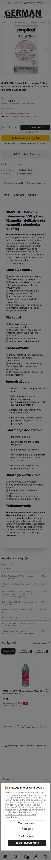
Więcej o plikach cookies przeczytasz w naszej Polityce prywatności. (21, 814)
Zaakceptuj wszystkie (27, 842)
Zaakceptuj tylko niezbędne (27, 826)
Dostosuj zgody (27, 836)
